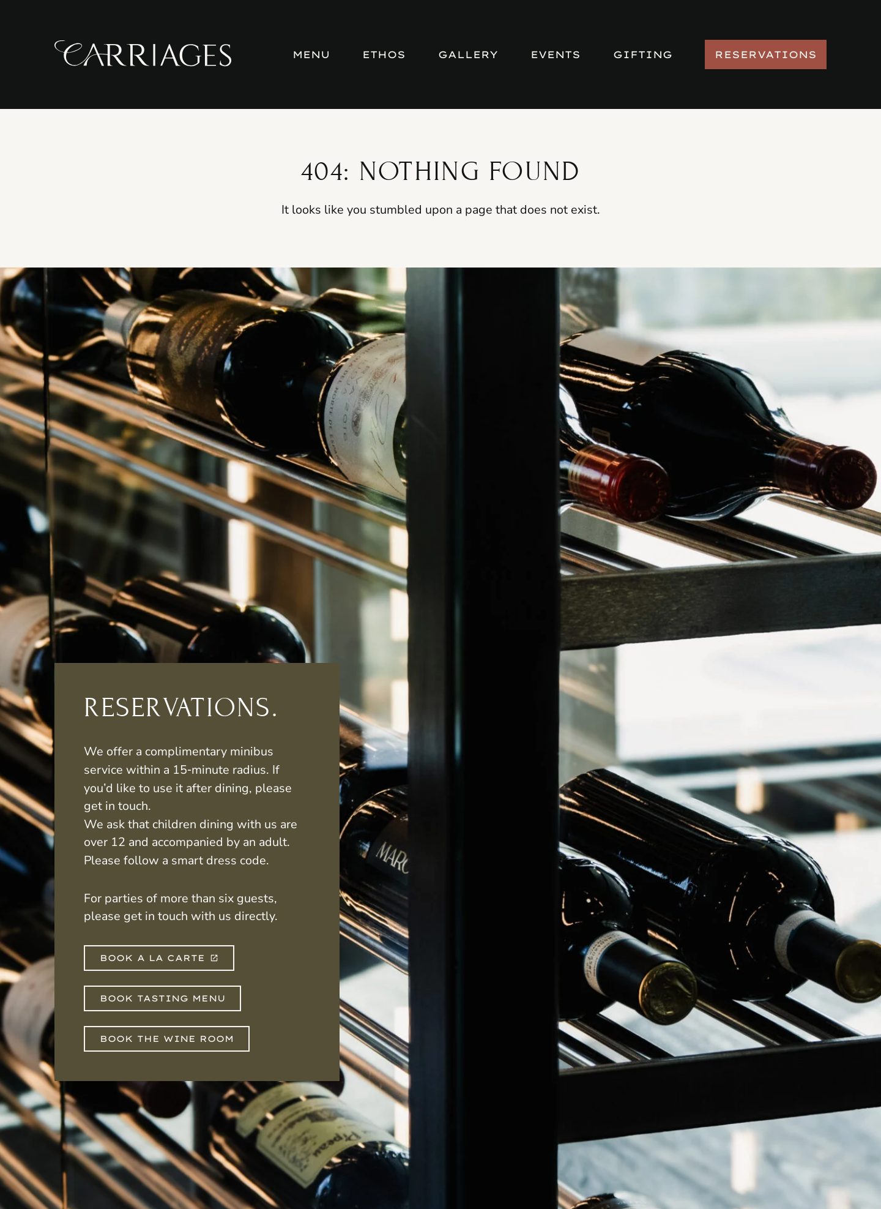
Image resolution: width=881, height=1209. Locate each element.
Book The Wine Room (167, 1038)
